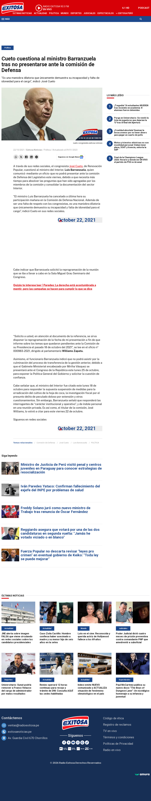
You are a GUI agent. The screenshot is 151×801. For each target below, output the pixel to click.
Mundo (65, 13)
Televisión (18, 25)
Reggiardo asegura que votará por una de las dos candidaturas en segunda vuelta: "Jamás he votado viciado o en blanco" (60, 533)
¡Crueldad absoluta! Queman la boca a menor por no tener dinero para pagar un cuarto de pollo (130, 132)
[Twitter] (69, 743)
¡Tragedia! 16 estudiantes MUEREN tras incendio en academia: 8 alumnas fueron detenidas (131, 107)
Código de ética (113, 718)
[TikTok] (87, 743)
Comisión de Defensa (46, 443)
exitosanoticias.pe (20, 731)
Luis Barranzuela (80, 443)
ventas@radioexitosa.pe (23, 725)
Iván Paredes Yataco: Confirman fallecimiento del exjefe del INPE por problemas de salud (60, 488)
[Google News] (82, 743)
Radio (30, 25)
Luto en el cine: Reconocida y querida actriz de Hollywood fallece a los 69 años (94, 636)
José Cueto (76, 166)
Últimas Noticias (22, 13)
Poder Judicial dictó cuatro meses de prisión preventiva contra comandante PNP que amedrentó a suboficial (132, 638)
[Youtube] (73, 743)
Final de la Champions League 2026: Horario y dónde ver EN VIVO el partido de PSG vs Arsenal (131, 159)
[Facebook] (64, 743)
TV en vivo (110, 731)
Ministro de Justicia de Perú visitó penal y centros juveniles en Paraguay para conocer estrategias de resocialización (61, 468)
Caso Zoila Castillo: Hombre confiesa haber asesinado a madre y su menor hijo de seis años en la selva (56, 638)
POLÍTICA (95, 443)
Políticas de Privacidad (118, 743)
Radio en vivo (112, 750)
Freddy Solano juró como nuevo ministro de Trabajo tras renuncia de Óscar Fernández (55, 510)
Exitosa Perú (125, 13)
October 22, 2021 (77, 220)
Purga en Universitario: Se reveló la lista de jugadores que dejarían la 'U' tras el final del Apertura (131, 120)
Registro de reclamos (117, 724)
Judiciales (89, 13)
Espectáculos (105, 13)
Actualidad (40, 13)
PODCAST (144, 7)
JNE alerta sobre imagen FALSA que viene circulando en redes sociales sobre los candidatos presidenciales (17, 638)
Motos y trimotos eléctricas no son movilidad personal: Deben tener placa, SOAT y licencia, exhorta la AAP (131, 146)
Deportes (76, 13)
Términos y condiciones (118, 737)
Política (54, 13)
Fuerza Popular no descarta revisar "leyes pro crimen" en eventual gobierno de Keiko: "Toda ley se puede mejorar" (59, 555)
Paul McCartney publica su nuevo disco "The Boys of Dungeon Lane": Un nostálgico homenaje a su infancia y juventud (132, 690)
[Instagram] (78, 743)
